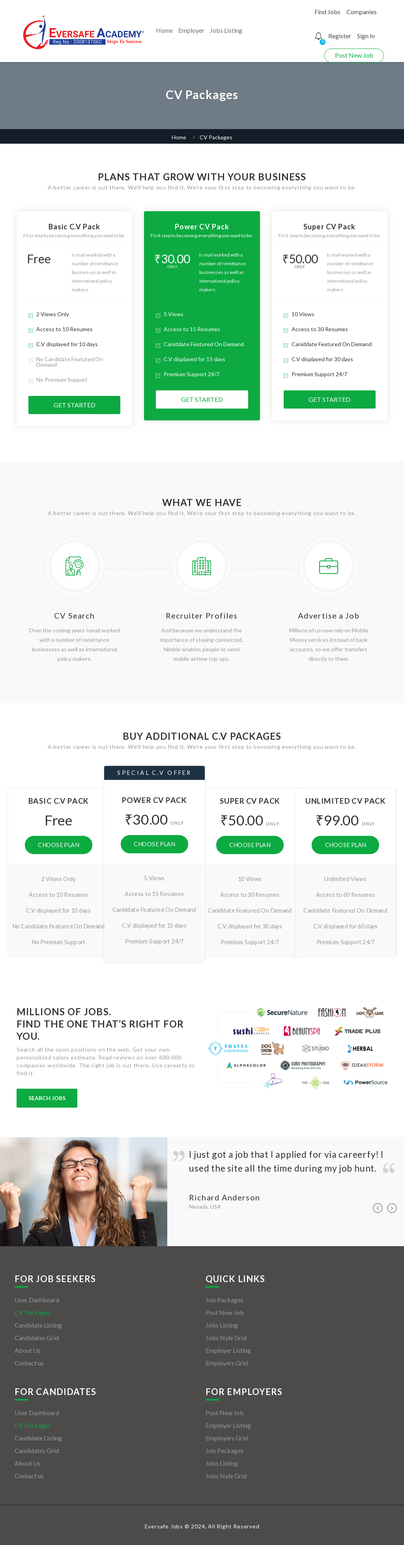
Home (164, 30)
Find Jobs (327, 11)
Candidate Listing (38, 1325)
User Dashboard (37, 1299)
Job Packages (224, 1299)
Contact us (29, 1363)
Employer (191, 30)
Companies (361, 11)
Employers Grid (227, 1363)
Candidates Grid (37, 1337)
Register (339, 35)
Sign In (366, 35)
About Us (28, 1350)
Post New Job (354, 55)
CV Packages (33, 1312)
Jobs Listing (226, 30)
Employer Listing (228, 1350)
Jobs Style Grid (226, 1337)
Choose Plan (58, 844)
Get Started (74, 405)
